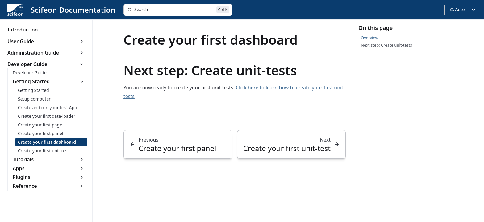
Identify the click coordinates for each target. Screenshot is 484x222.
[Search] (177, 10)
